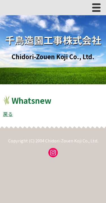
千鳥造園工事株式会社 (53, 40)
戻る (8, 114)
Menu (98, 9)
